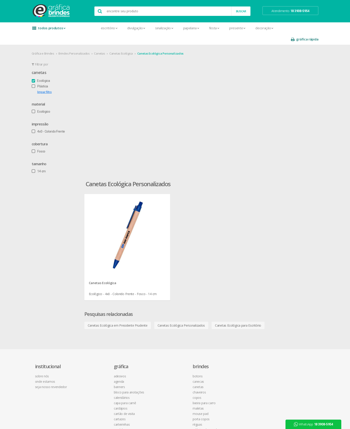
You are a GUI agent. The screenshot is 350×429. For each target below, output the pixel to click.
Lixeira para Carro (164, 261)
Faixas (103, 298)
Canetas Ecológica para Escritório (262, 178)
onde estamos (56, 239)
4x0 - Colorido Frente (57, 120)
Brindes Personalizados (83, 42)
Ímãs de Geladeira (111, 309)
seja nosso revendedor (62, 245)
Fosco (48, 140)
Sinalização (147, 28)
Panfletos (105, 320)
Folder (103, 304)
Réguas (157, 282)
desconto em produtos (276, 275)
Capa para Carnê (110, 261)
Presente (220, 28)
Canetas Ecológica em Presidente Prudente (141, 178)
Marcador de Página (113, 314)
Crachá (103, 287)
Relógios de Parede (166, 287)
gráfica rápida (295, 28)
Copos (157, 255)
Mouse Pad (161, 271)
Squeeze (159, 293)
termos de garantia (219, 239)
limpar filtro (54, 80)
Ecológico (50, 100)
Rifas (102, 352)
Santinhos (106, 363)
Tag (101, 373)
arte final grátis (270, 270)
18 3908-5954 (218, 280)
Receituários (107, 346)
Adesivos (105, 234)
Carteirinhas (107, 282)
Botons (158, 234)
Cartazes (105, 277)
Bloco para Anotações (114, 250)
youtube (268, 245)
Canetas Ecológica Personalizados (170, 42)
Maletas (158, 266)
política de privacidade (221, 250)
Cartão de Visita (109, 271)
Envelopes (106, 293)
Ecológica (50, 69)
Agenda (104, 239)
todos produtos (57, 30)
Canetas (109, 42)
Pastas (103, 330)
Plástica (49, 75)
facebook (269, 234)
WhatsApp (315, 424)
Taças (156, 298)
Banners (104, 245)
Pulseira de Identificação (116, 341)
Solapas (104, 368)
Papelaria (174, 28)
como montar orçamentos (225, 255)
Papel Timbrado (109, 325)
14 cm (48, 160)
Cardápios (106, 266)
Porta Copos (161, 277)
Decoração (247, 28)
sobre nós (53, 234)
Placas (103, 336)
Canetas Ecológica (130, 42)
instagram (269, 239)
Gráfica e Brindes (52, 42)
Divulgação (119, 28)
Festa (197, 28)
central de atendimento (222, 234)
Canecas (158, 239)
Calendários (107, 255)
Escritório (92, 28)
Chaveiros (159, 250)
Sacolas (104, 357)
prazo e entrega (217, 245)
